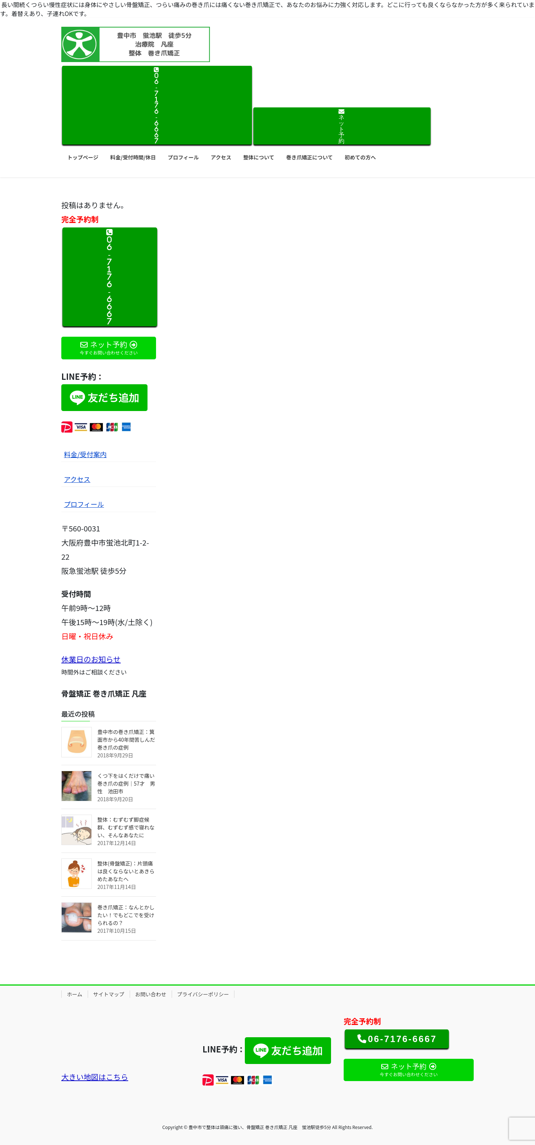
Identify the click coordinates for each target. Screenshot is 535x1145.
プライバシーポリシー (203, 994)
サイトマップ (108, 994)
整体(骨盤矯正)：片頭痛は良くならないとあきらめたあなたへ (126, 871)
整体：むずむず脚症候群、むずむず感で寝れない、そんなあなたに (126, 827)
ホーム (74, 994)
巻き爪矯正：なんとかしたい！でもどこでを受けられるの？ (126, 914)
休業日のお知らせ (91, 659)
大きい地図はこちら (94, 1076)
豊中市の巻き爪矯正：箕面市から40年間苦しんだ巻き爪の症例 (126, 739)
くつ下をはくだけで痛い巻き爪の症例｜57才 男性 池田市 (126, 783)
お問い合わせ (150, 994)
